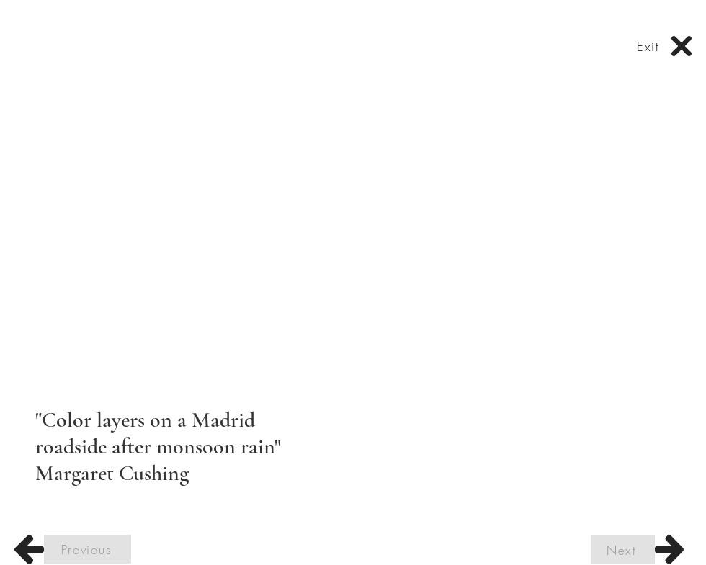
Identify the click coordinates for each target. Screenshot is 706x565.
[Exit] (649, 46)
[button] (353, 238)
